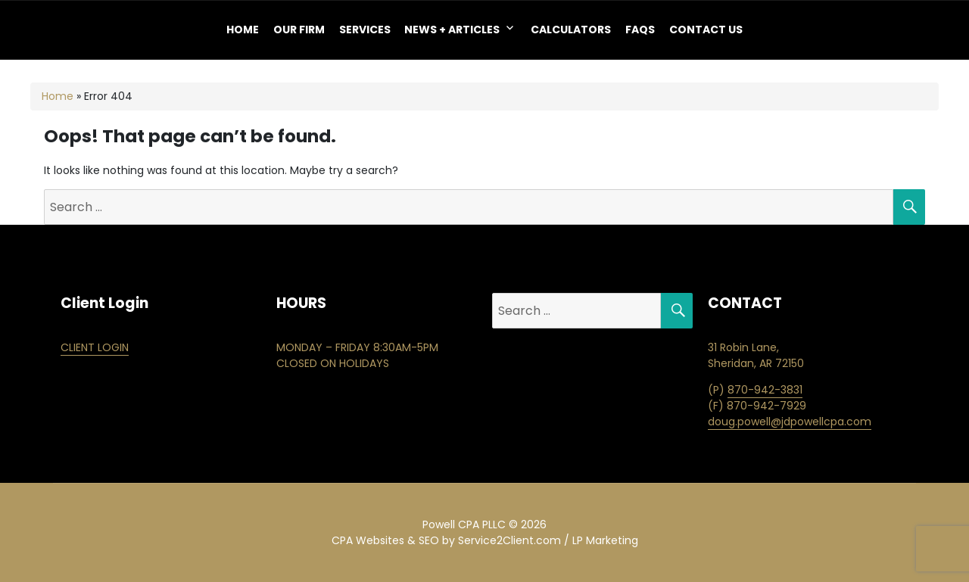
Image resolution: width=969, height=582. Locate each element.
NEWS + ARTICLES (452, 29)
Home (242, 29)
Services (365, 29)
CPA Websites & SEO (385, 540)
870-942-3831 (765, 389)
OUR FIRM (299, 29)
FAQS (640, 29)
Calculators (571, 29)
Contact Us (706, 29)
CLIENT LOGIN (95, 347)
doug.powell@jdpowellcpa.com (789, 421)
